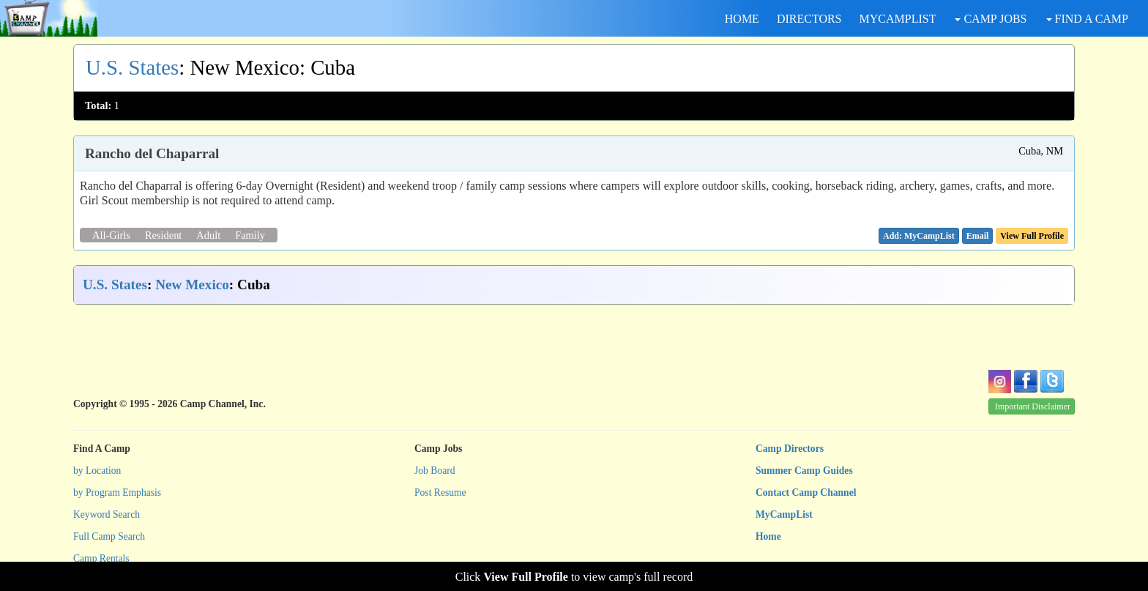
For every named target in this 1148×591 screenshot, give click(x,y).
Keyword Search (106, 514)
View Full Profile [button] (1032, 236)
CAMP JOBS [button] (990, 18)
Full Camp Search (109, 536)
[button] (978, 236)
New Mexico (192, 284)
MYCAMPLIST (898, 18)
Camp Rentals (101, 558)
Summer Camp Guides (804, 470)
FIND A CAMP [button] (1087, 18)
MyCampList (784, 514)
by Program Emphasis (117, 492)
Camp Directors (790, 448)
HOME (742, 18)
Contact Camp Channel (806, 492)
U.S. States (132, 67)
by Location (97, 470)
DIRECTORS (809, 18)
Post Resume (440, 492)
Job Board (434, 470)
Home (768, 536)
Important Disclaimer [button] (1032, 406)
